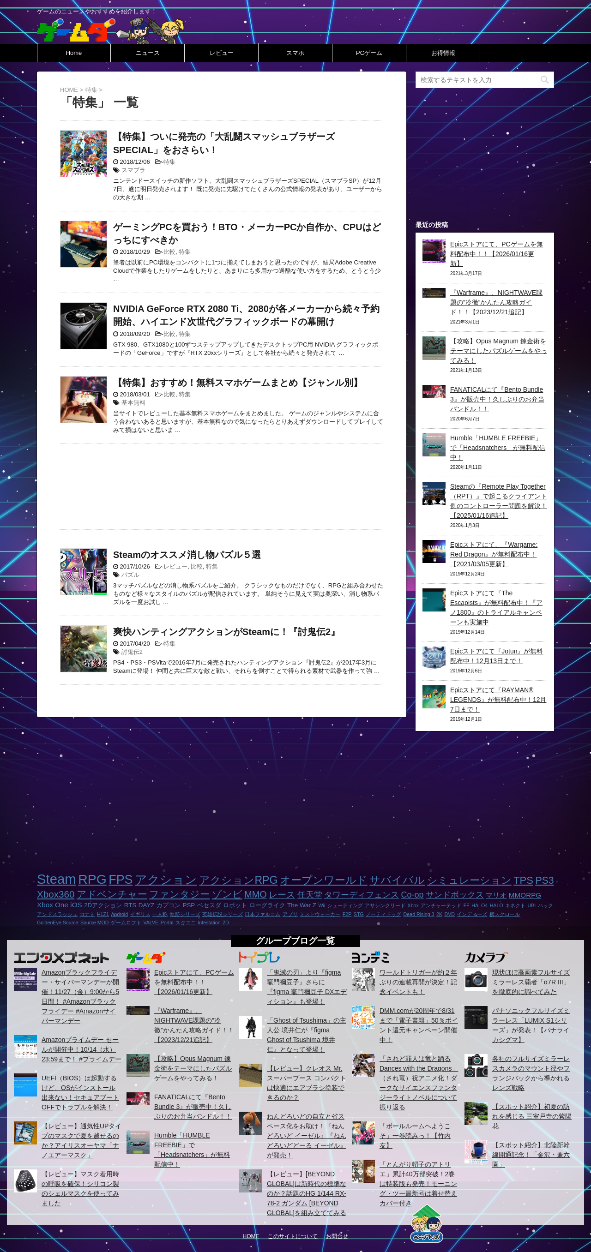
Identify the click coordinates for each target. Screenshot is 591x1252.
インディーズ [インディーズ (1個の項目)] (472, 914)
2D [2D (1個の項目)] (226, 922)
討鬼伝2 (132, 651)
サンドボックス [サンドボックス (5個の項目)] (455, 894)
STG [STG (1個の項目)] (359, 914)
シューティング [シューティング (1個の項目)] (345, 905)
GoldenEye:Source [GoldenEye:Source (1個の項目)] (57, 922)
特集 (169, 161)
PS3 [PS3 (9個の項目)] (544, 880)
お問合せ (337, 1236)
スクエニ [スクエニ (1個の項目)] (185, 922)
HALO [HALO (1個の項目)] (496, 905)
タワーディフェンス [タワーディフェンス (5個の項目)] (361, 894)
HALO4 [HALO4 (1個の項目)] (479, 905)
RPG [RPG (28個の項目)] (92, 879)
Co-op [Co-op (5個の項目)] (412, 894)
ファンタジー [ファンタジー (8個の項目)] (179, 894)
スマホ (295, 52)
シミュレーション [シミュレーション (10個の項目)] (469, 880)
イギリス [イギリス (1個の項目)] (140, 914)
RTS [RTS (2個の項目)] (130, 905)
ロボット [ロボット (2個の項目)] (235, 905)
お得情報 (443, 52)
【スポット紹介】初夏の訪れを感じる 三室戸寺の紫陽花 (532, 1116)
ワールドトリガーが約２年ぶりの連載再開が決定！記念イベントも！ (418, 982)
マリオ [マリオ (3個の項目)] (496, 895)
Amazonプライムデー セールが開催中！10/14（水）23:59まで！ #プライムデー (81, 1049)
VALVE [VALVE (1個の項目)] (150, 922)
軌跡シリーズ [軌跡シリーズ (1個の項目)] (185, 914)
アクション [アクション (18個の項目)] (166, 879)
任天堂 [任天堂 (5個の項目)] (309, 894)
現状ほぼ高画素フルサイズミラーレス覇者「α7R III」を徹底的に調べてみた (531, 982)
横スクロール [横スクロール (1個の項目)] (504, 914)
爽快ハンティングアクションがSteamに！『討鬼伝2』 (226, 632)
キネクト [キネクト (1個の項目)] (515, 905)
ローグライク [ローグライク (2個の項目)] (267, 905)
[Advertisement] (221, 484)
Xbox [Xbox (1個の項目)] (413, 905)
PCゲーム (369, 52)
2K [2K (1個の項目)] (439, 914)
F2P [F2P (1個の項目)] (347, 914)
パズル (130, 574)
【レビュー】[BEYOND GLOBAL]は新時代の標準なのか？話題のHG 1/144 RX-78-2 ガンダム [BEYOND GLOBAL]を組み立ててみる (306, 1193)
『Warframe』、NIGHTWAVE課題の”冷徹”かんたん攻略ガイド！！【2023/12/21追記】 (496, 302)
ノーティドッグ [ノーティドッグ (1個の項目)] (383, 914)
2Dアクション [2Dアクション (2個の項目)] (103, 905)
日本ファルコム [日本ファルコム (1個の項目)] (262, 914)
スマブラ (133, 170)
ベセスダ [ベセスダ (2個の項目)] (209, 905)
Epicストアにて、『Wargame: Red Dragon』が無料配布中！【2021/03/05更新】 (493, 554)
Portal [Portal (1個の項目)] (167, 922)
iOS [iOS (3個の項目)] (76, 905)
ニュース (148, 52)
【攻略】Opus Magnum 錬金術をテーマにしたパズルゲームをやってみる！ (498, 350)
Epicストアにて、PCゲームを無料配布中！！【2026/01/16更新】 (496, 253)
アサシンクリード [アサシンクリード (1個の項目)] (385, 905)
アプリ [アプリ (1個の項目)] (290, 914)
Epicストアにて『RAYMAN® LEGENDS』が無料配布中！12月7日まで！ (498, 699)
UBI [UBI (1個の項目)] (532, 905)
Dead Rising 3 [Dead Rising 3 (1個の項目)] (419, 914)
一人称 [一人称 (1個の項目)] (160, 914)
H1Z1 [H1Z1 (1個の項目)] (103, 914)
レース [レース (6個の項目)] (282, 894)
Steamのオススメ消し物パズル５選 (187, 555)
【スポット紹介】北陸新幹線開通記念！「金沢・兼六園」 (531, 1154)
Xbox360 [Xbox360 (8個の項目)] (55, 894)
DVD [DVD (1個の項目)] (449, 914)
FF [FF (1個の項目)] (467, 905)
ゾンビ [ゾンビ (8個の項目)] (227, 894)
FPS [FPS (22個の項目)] (121, 880)
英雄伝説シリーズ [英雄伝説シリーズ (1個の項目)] (222, 914)
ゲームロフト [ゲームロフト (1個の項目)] (126, 922)
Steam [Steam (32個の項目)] (56, 879)
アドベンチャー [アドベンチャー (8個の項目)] (112, 894)
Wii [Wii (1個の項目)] (321, 905)
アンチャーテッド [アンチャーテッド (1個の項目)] (441, 905)
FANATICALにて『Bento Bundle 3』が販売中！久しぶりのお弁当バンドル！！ (497, 399)
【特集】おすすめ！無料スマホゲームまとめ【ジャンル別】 (237, 382)
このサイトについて (293, 1236)
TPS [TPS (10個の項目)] (523, 880)
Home (74, 52)
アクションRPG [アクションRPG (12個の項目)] (238, 880)
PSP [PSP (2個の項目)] (188, 905)
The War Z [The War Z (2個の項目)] (301, 905)
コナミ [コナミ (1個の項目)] (87, 914)
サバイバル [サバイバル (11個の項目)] (397, 880)
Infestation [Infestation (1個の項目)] (209, 922)
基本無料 (133, 402)
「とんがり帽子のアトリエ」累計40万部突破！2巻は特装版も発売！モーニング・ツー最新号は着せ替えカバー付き (418, 1184)
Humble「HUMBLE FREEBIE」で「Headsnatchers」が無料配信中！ (497, 447)
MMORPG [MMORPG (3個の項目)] (525, 895)
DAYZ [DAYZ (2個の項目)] (147, 905)
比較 (169, 251)
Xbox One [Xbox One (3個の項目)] (52, 905)
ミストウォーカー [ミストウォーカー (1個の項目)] (320, 914)
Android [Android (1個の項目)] (119, 914)
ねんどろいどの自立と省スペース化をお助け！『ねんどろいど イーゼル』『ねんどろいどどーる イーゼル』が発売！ (306, 1136)
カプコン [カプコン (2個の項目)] (169, 905)
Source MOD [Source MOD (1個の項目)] (94, 922)
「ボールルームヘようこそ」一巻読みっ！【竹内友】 (415, 1135)
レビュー (222, 52)
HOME (251, 1236)
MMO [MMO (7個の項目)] (255, 894)
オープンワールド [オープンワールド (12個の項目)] (324, 880)
